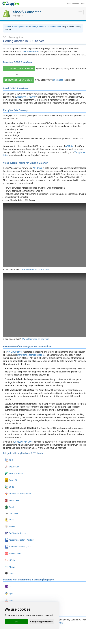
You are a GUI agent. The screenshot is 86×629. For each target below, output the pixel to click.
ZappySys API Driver (23, 442)
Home (7, 27)
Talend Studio (15, 553)
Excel (11, 507)
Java (11, 600)
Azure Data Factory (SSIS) (20, 546)
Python (12, 593)
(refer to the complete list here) (31, 355)
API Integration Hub (20, 27)
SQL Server (14, 467)
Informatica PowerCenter (20, 493)
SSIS (11, 460)
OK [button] (16, 621)
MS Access (14, 500)
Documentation (54, 27)
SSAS (11, 520)
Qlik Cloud (13, 513)
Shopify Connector (27, 12)
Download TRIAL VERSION (19, 68)
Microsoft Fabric (16, 473)
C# (10, 586)
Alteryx (12, 567)
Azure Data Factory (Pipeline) (21, 540)
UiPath (12, 560)
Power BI (13, 480)
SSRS (11, 487)
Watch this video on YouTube (35, 269)
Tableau (12, 526)
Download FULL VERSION (18, 80)
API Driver (70, 146)
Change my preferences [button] (41, 621)
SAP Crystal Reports (17, 533)
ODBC (11, 573)
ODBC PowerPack (29, 51)
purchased (58, 80)
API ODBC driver (14, 352)
